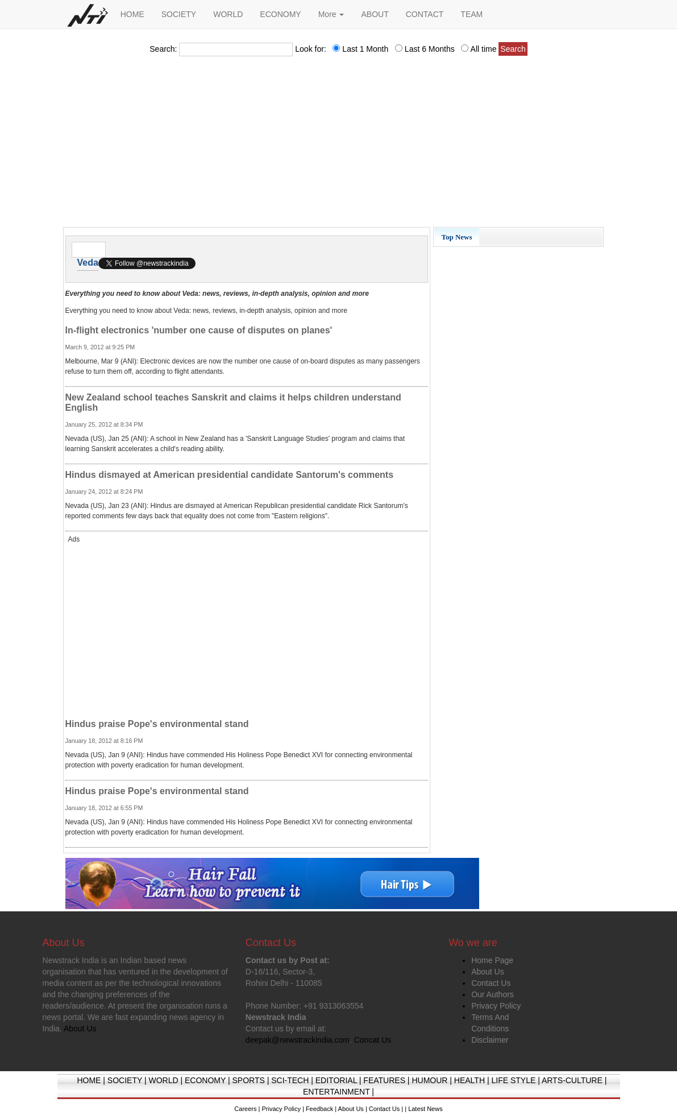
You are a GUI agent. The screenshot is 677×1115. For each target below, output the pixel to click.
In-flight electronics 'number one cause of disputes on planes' (199, 330)
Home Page (492, 960)
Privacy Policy (496, 1005)
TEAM (471, 14)
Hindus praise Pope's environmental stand (157, 724)
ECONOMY (280, 14)
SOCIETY (178, 14)
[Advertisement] (338, 145)
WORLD (228, 14)
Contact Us (490, 983)
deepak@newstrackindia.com (298, 1039)
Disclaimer (489, 1039)
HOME (132, 14)
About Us (487, 971)
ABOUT (374, 14)
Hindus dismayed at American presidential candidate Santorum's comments (229, 475)
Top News (456, 237)
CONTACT (425, 14)
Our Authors (492, 994)
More (331, 14)
